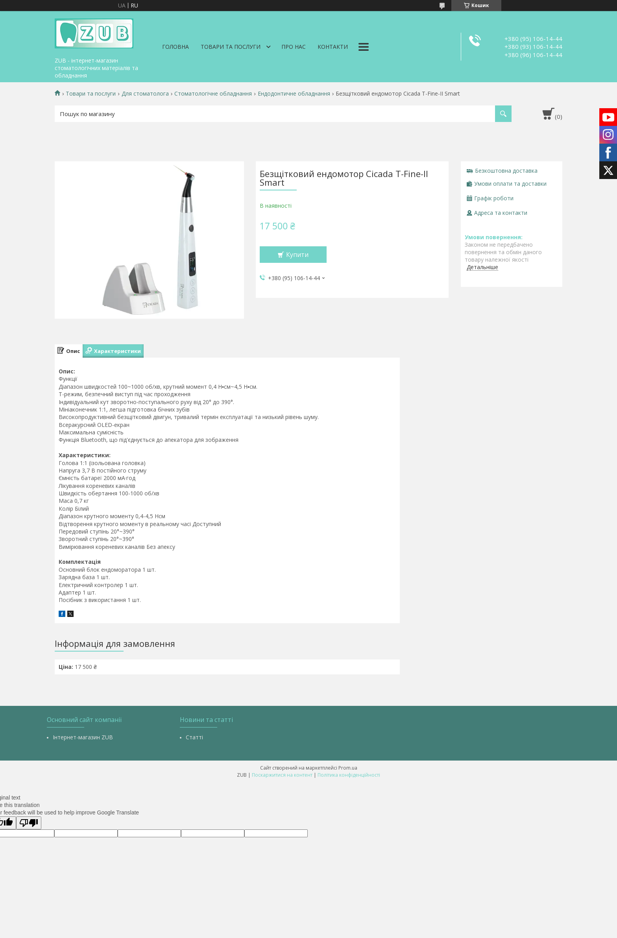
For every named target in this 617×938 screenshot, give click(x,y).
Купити (297, 254)
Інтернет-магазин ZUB (83, 737)
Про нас (293, 46)
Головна (175, 46)
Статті (194, 737)
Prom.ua (347, 767)
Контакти (333, 46)
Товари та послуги (230, 46)
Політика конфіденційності (349, 775)
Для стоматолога (145, 93)
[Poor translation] (28, 822)
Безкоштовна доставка (506, 170)
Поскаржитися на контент (282, 775)
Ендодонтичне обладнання (294, 93)
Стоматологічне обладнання (213, 93)
